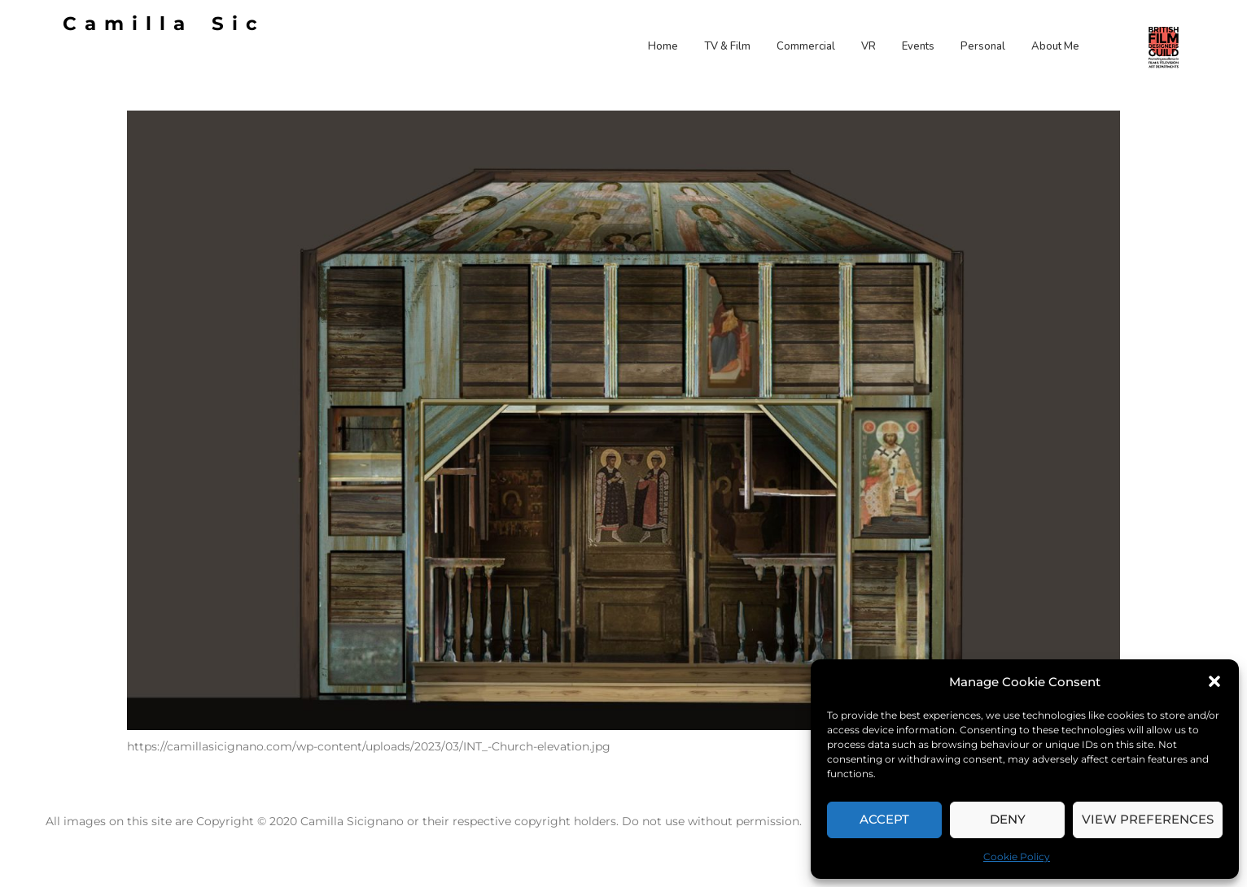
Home (663, 46)
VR (868, 46)
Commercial (806, 46)
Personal (982, 46)
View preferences (1148, 819)
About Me (1055, 46)
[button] (1214, 681)
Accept (884, 819)
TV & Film (727, 46)
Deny (1008, 819)
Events (918, 46)
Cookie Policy (1016, 856)
